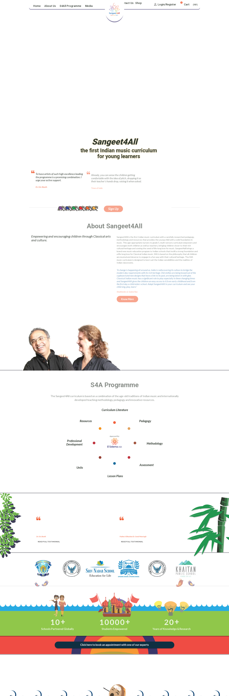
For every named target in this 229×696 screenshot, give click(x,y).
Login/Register (165, 4)
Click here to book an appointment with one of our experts (114, 645)
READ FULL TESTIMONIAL (49, 542)
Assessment (146, 465)
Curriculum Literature (115, 410)
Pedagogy (145, 421)
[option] (75, 528)
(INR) (195, 5)
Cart (187, 4)
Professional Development (74, 442)
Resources (86, 421)
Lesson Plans (115, 476)
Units (80, 467)
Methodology (155, 443)
